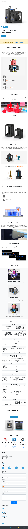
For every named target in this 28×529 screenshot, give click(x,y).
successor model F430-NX (20, 42)
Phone (3, 486)
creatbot (3, 463)
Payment (3, 508)
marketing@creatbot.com (5, 516)
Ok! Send (14, 502)
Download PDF (5, 446)
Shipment (3, 509)
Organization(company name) (6, 483)
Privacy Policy (3, 512)
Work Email (3, 479)
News (2, 524)
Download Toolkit (22, 447)
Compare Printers (14, 417)
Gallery (2, 520)
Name (2, 472)
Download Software (14, 447)
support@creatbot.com (5, 461)
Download (3, 519)
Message (3, 493)
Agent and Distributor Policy (5, 515)
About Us (3, 523)
